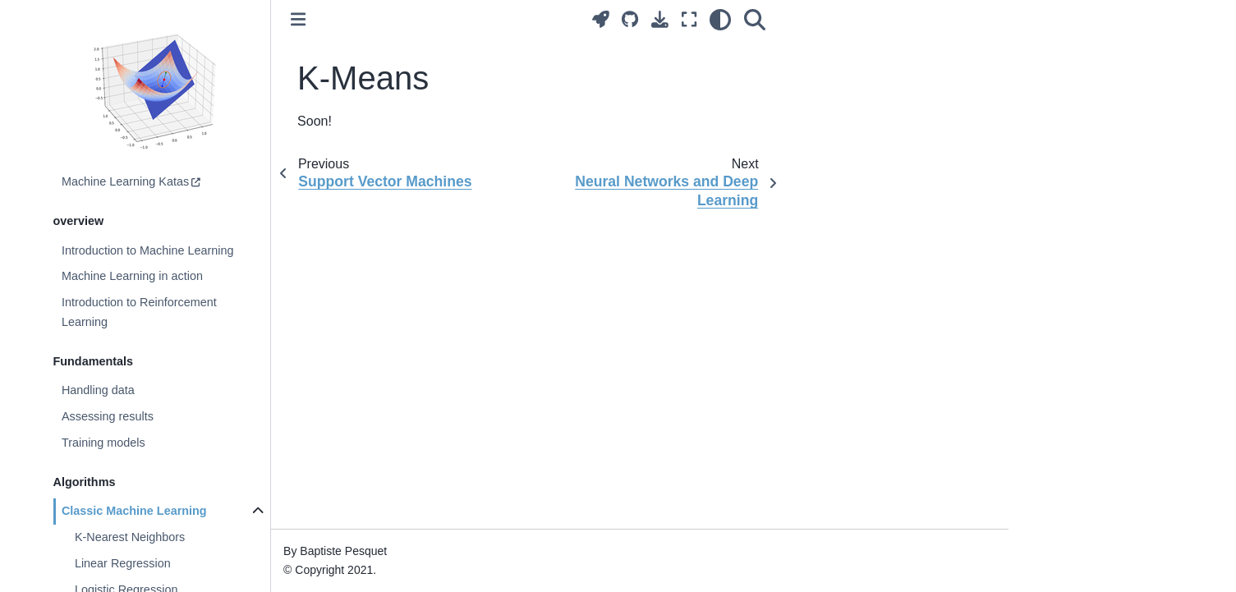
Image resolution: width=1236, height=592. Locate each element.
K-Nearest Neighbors (130, 537)
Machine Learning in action (132, 275)
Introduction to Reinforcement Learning (139, 312)
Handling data (98, 390)
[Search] (754, 19)
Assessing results (108, 416)
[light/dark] (720, 19)
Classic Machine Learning (134, 510)
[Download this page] (660, 19)
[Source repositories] (630, 19)
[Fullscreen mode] (689, 19)
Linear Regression (123, 563)
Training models (103, 442)
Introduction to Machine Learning (148, 250)
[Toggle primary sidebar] (298, 19)
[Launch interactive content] (601, 19)
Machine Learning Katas (125, 181)
